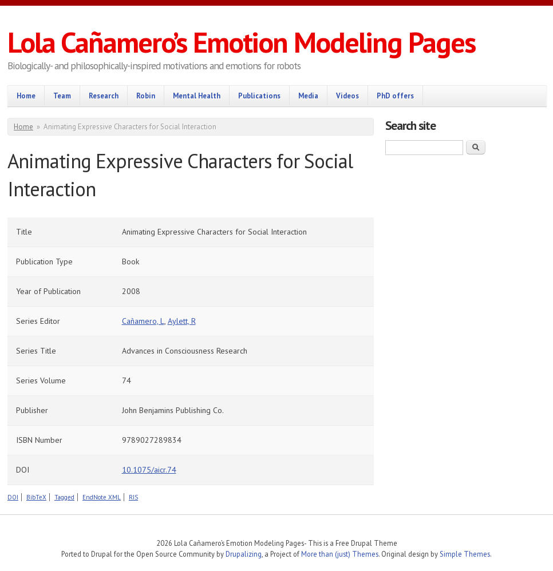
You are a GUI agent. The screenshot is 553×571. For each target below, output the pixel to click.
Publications (259, 95)
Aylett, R (182, 321)
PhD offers (395, 95)
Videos (347, 95)
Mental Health (196, 95)
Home (26, 95)
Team (62, 95)
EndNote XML (101, 497)
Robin (145, 95)
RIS (133, 497)
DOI (12, 497)
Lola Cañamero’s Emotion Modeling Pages (241, 42)
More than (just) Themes (339, 553)
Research (103, 95)
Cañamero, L (143, 321)
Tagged (64, 497)
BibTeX (36, 497)
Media (308, 95)
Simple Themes (465, 553)
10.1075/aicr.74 (149, 470)
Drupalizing (244, 553)
